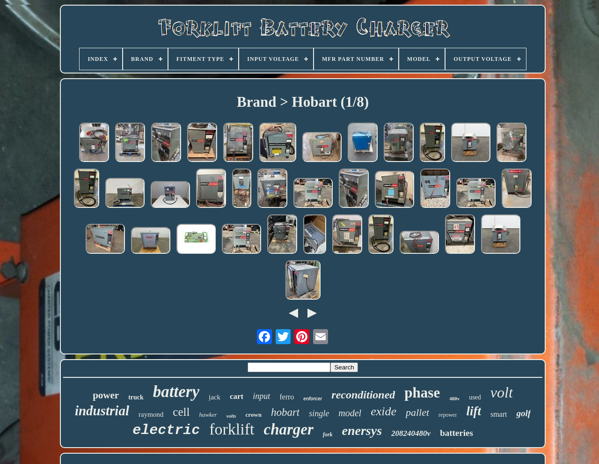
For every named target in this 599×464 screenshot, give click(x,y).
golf (523, 413)
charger (289, 429)
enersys (362, 430)
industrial (102, 410)
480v (454, 398)
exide (383, 411)
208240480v (411, 433)
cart (236, 396)
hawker (208, 414)
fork (328, 434)
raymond (151, 414)
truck (136, 397)
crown (253, 414)
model (349, 413)
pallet (417, 412)
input (261, 396)
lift (473, 411)
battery (176, 392)
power (106, 395)
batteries (456, 433)
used (475, 397)
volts (231, 416)
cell (181, 411)
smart (498, 414)
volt (501, 392)
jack (214, 397)
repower (447, 415)
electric (166, 430)
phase (422, 392)
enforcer (312, 398)
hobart (285, 412)
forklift (231, 429)
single (319, 413)
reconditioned (363, 395)
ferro (286, 397)
